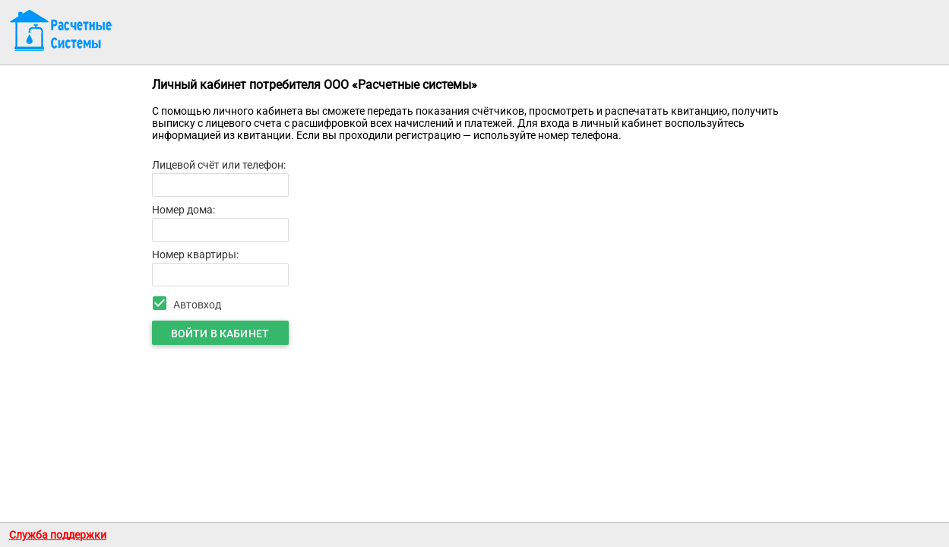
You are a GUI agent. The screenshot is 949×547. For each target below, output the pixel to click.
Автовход (197, 305)
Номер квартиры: (195, 254)
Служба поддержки (57, 535)
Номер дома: (183, 210)
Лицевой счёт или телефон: (219, 165)
